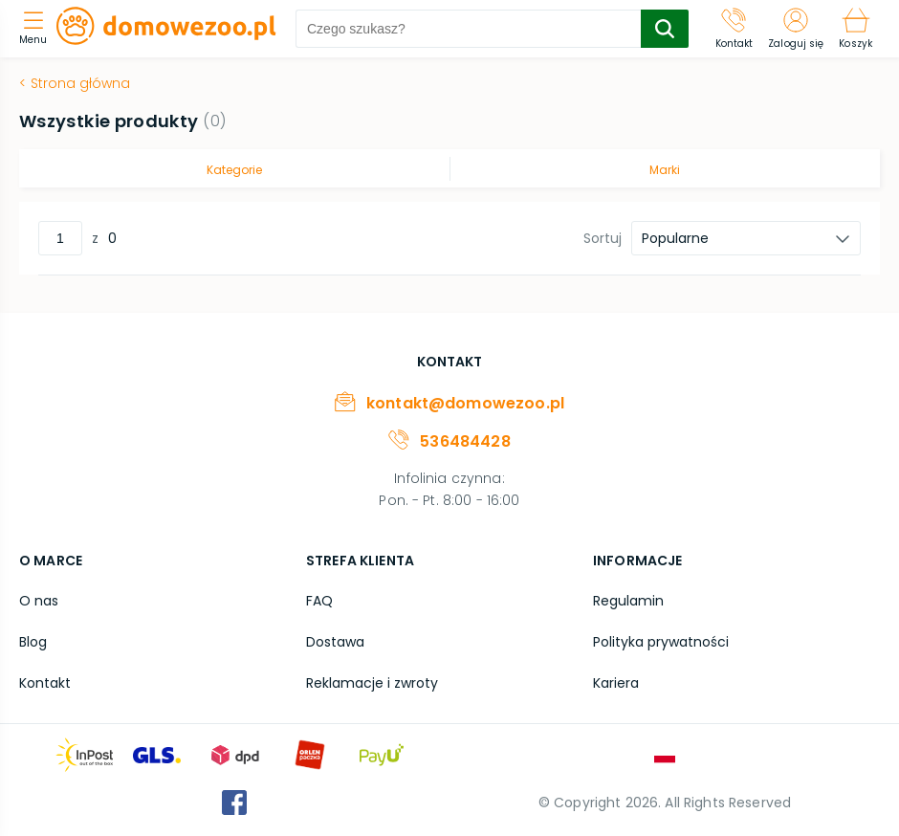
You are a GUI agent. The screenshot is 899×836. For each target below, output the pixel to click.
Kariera (616, 683)
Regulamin (628, 600)
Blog (33, 641)
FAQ (319, 600)
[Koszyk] (855, 28)
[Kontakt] (734, 28)
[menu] (37, 29)
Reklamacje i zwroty (372, 683)
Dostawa (335, 641)
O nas (38, 600)
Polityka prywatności (661, 641)
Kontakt (45, 683)
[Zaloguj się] (795, 28)
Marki (664, 170)
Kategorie (234, 170)
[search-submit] (665, 29)
